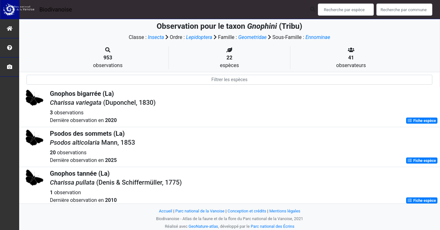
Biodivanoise (55, 9)
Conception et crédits (247, 211)
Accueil (165, 211)
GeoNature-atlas (203, 226)
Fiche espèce (421, 121)
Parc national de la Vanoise (199, 211)
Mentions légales (284, 211)
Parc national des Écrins (273, 226)
